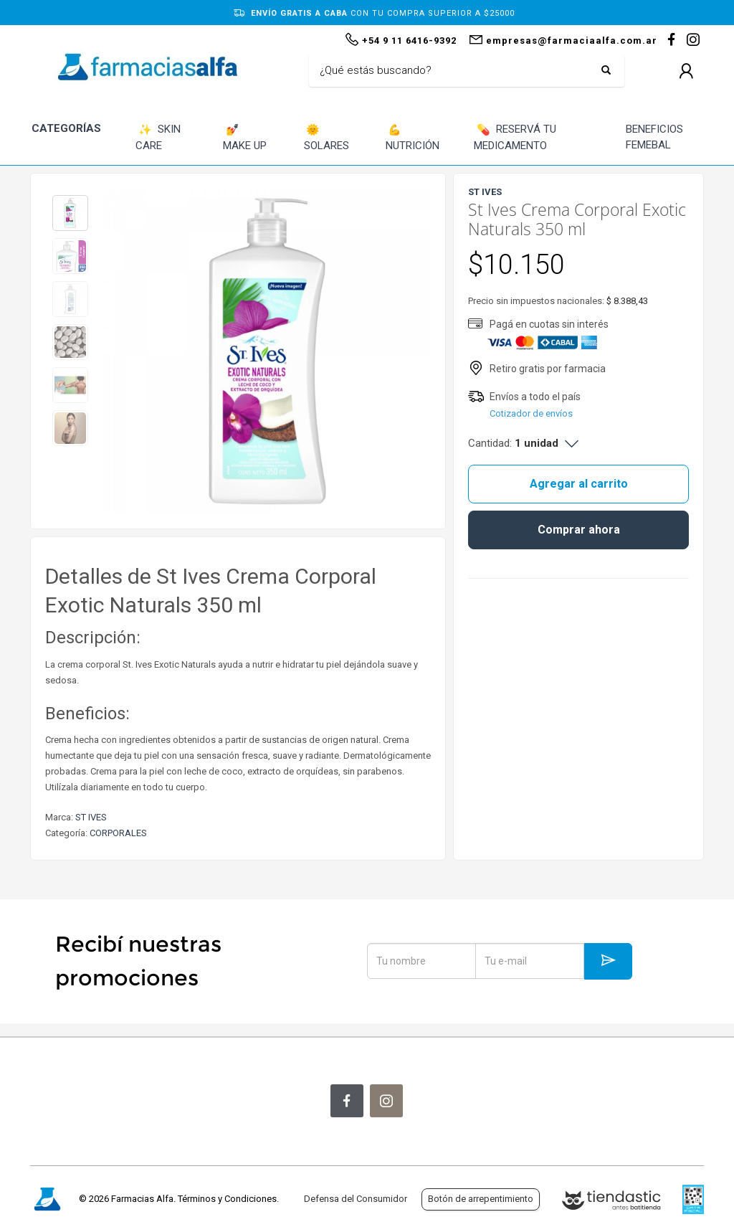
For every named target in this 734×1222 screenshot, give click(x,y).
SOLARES (326, 137)
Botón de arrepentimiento (480, 1198)
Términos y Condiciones (227, 1198)
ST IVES (91, 817)
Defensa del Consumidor (355, 1198)
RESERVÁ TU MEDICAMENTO (515, 137)
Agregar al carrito (579, 484)
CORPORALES (118, 833)
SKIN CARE (158, 137)
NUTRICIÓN (412, 137)
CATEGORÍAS (66, 128)
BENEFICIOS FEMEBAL (654, 137)
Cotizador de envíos (531, 413)
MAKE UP (245, 137)
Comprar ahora (579, 529)
